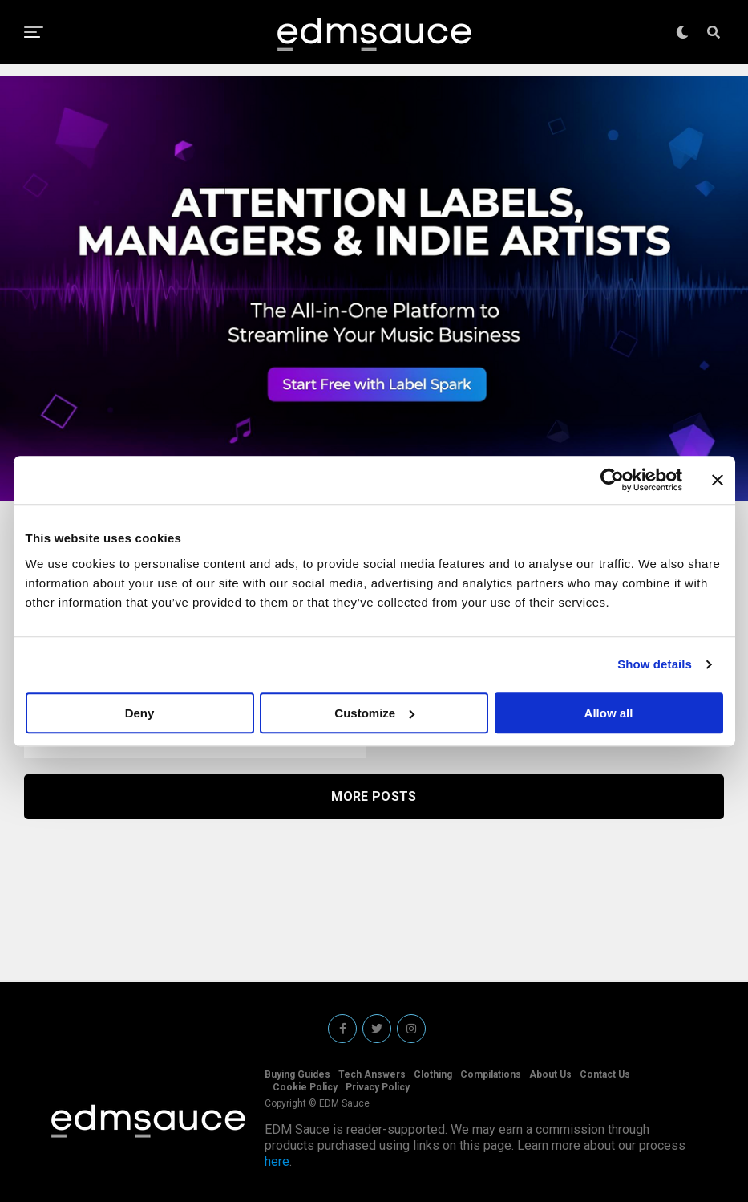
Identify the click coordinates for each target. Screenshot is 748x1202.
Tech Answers (372, 1074)
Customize (374, 713)
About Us (550, 1074)
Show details (654, 664)
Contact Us (605, 1074)
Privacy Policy (378, 1087)
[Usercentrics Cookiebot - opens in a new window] (612, 480)
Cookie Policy (305, 1087)
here (277, 1161)
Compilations (490, 1074)
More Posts (373, 796)
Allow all (608, 713)
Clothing (433, 1074)
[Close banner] (717, 479)
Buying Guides (297, 1074)
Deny (140, 713)
